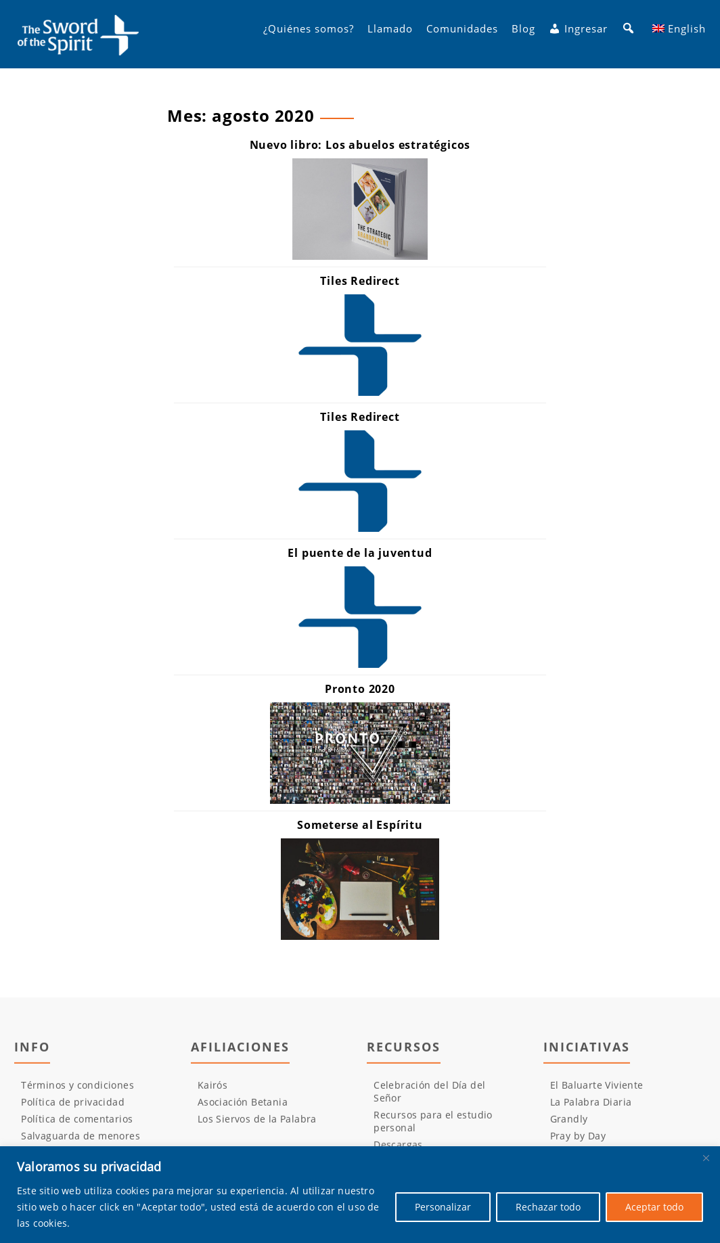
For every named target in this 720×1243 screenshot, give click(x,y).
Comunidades (462, 34)
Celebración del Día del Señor (429, 1096)
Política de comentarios (77, 1123)
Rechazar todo (548, 1206)
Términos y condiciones (77, 1089)
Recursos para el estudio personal (433, 1126)
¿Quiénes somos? (308, 34)
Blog (523, 34)
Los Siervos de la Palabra (257, 1123)
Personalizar (443, 1206)
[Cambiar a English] (679, 34)
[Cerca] (706, 1158)
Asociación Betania (243, 1106)
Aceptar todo (654, 1206)
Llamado (390, 34)
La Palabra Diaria (591, 1106)
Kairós (212, 1089)
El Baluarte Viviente (597, 1089)
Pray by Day (578, 1140)
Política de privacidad (73, 1106)
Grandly (569, 1123)
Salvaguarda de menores (80, 1140)
